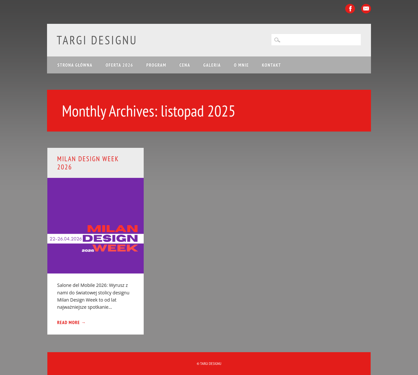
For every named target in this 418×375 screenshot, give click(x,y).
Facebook (350, 8)
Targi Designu (97, 40)
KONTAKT (271, 65)
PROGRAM (156, 65)
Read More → (71, 322)
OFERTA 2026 (119, 65)
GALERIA (212, 65)
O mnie (241, 65)
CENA (184, 65)
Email (366, 8)
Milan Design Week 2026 (88, 162)
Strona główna (75, 65)
